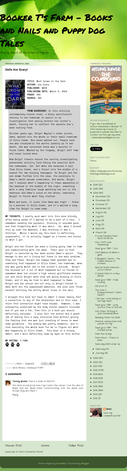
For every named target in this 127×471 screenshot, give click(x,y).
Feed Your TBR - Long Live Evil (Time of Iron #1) (108, 306)
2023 (96, 358)
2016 (95, 386)
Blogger (85, 463)
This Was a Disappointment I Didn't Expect (108, 292)
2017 (95, 382)
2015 (95, 390)
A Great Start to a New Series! (107, 274)
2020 (96, 370)
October (100, 204)
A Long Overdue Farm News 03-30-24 (106, 237)
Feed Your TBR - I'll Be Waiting (106, 281)
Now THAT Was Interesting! (103, 243)
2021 (95, 366)
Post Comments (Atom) (31, 452)
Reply (15, 394)
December (101, 196)
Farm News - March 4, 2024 (107, 339)
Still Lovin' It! (101, 286)
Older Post (75, 446)
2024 (96, 193)
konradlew (61, 463)
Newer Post (13, 446)
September (101, 208)
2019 (95, 374)
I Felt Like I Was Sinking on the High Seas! (108, 299)
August (99, 212)
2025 (96, 188)
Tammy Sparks (19, 381)
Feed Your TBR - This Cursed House (106, 328)
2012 (95, 398)
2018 (95, 378)
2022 (96, 362)
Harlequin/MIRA (35, 367)
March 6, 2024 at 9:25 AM (41, 381)
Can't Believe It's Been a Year (107, 253)
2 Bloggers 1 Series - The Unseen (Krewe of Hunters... (107, 261)
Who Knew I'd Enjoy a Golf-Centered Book (106, 312)
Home (45, 446)
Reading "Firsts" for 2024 (107, 317)
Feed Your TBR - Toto (106, 248)
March (99, 232)
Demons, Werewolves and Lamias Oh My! (108, 322)
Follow (93, 160)
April (98, 228)
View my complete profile (112, 414)
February (101, 349)
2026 (96, 184)
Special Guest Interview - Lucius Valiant (108, 268)
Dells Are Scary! (103, 334)
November (101, 200)
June (98, 220)
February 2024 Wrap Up (107, 344)
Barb (108, 409)
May (98, 224)
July (98, 216)
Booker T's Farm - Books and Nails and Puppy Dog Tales (56, 30)
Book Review (19, 367)
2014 (95, 394)
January (100, 353)
